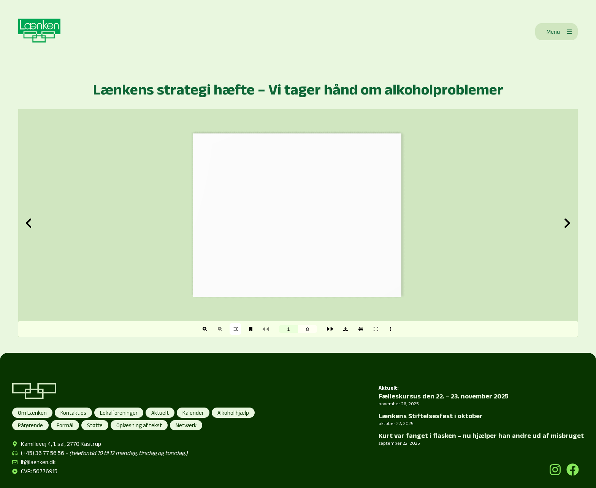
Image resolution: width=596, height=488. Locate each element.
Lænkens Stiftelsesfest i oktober (431, 416)
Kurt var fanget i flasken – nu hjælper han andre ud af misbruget (481, 435)
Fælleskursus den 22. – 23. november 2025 (444, 396)
